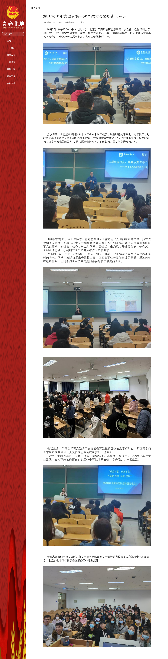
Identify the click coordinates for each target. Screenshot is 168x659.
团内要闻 (35, 8)
